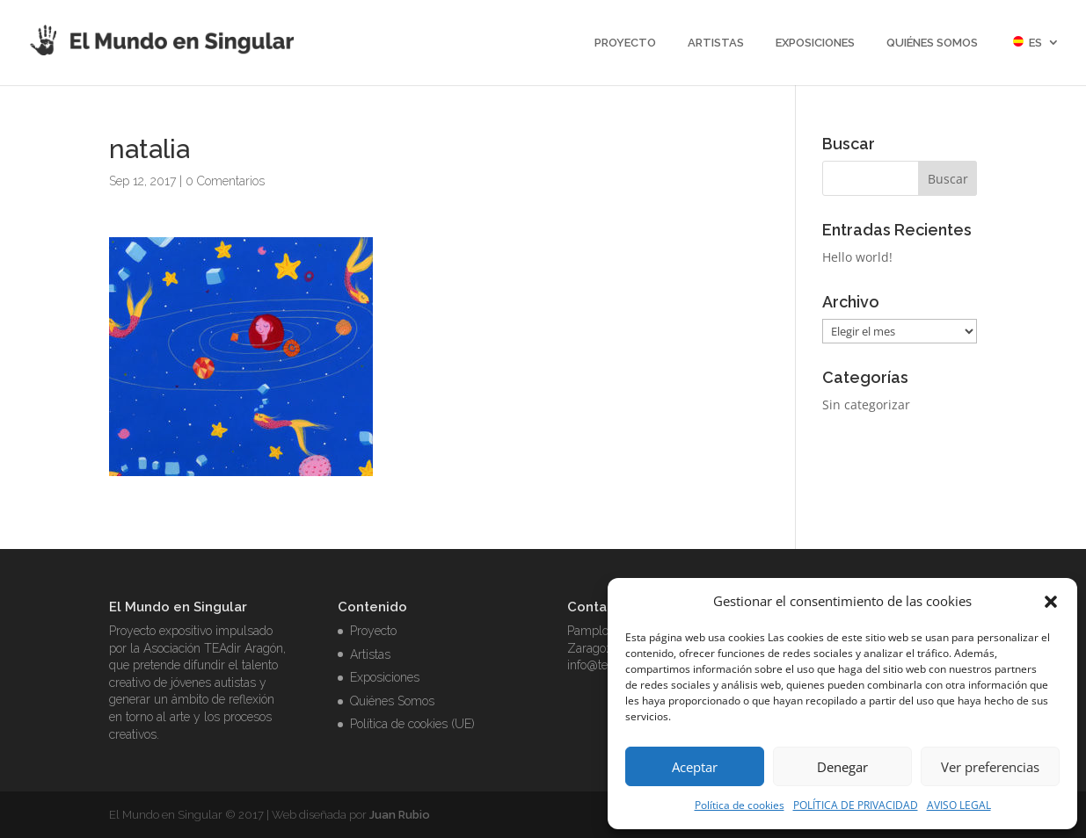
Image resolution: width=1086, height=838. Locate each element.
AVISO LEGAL (959, 805)
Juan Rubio (399, 814)
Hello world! (857, 257)
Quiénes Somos (932, 43)
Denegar (842, 767)
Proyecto (625, 43)
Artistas (716, 43)
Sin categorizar (866, 404)
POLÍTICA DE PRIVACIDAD (855, 805)
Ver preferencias (990, 767)
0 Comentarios (225, 181)
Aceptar (695, 767)
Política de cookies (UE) (412, 724)
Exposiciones (815, 43)
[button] (1051, 601)
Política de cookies (739, 805)
